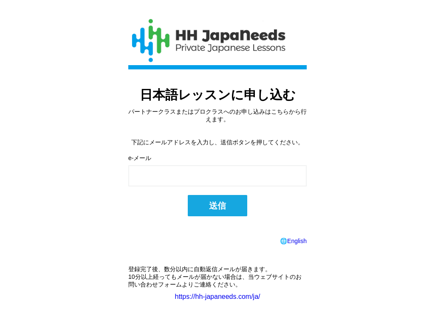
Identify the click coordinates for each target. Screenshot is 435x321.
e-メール (139, 158)
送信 (217, 205)
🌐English (293, 241)
